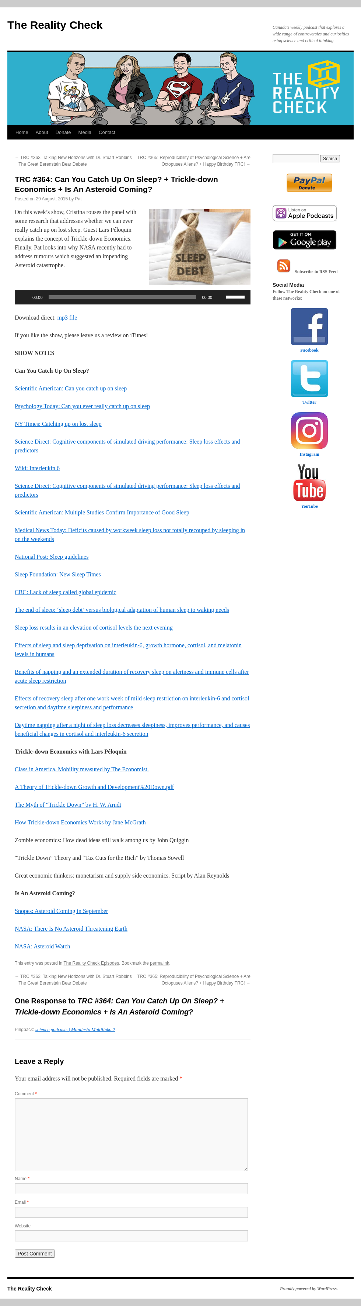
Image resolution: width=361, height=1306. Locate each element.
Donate (63, 132)
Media (84, 132)
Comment (26, 1093)
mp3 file (67, 317)
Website (23, 1226)
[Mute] (220, 297)
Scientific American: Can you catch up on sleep (71, 388)
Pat (78, 198)
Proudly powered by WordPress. (309, 1288)
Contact (107, 132)
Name (22, 1178)
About (42, 132)
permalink (159, 963)
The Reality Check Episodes (91, 963)
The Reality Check (54, 25)
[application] (132, 297)
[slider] (122, 297)
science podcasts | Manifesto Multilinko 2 (75, 1029)
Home (21, 132)
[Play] (24, 297)
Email (22, 1202)
